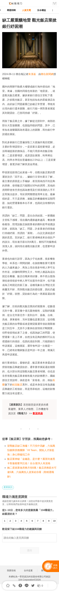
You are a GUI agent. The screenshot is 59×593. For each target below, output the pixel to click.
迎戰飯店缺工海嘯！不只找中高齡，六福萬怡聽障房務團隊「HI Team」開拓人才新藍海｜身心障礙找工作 (31, 450)
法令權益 (41, 10)
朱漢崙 (32, 74)
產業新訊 (8, 487)
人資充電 (26, 10)
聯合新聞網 (47, 74)
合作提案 (28, 570)
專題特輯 (11, 10)
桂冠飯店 (17, 384)
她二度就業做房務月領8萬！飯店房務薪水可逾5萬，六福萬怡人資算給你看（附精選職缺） (31, 472)
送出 (29, 550)
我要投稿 (11, 570)
